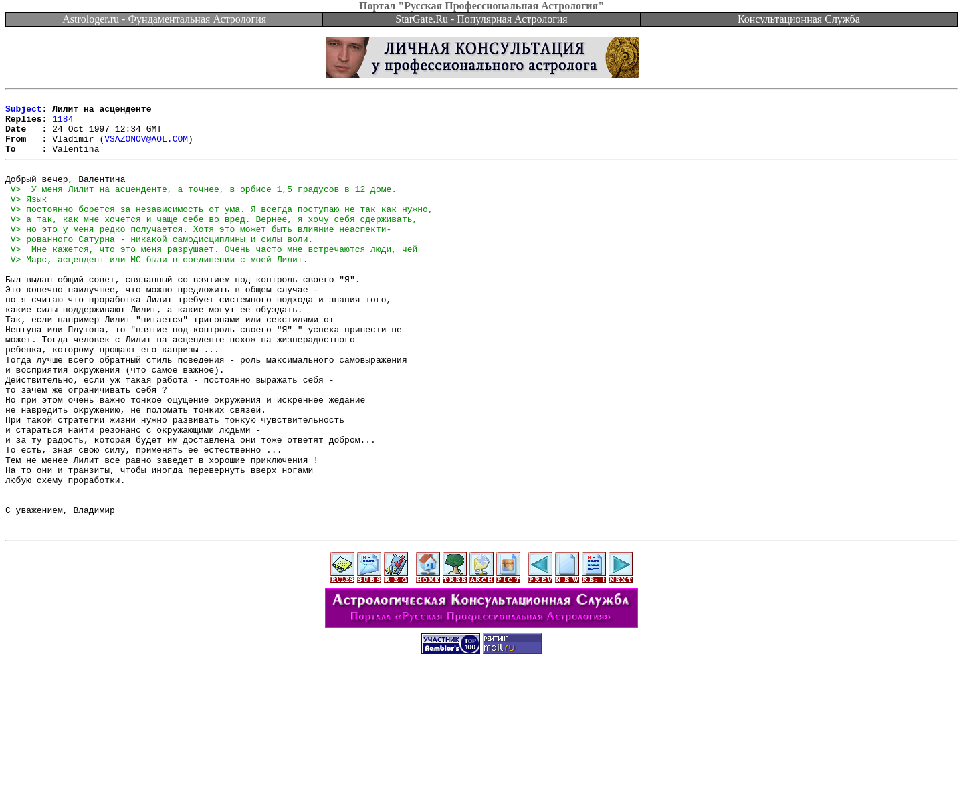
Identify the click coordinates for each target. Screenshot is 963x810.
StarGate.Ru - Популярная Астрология (481, 19)
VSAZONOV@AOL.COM (146, 148)
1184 (62, 124)
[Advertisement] (481, 780)
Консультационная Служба (799, 19)
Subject (23, 112)
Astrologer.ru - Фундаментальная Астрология (164, 19)
